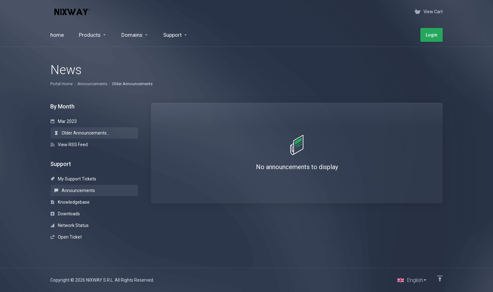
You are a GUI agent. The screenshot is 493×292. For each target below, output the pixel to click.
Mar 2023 (64, 121)
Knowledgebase (70, 202)
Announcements (92, 83)
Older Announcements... (81, 132)
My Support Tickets (73, 178)
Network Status (70, 225)
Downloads (65, 213)
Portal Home (61, 83)
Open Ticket (66, 237)
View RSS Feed (69, 144)
